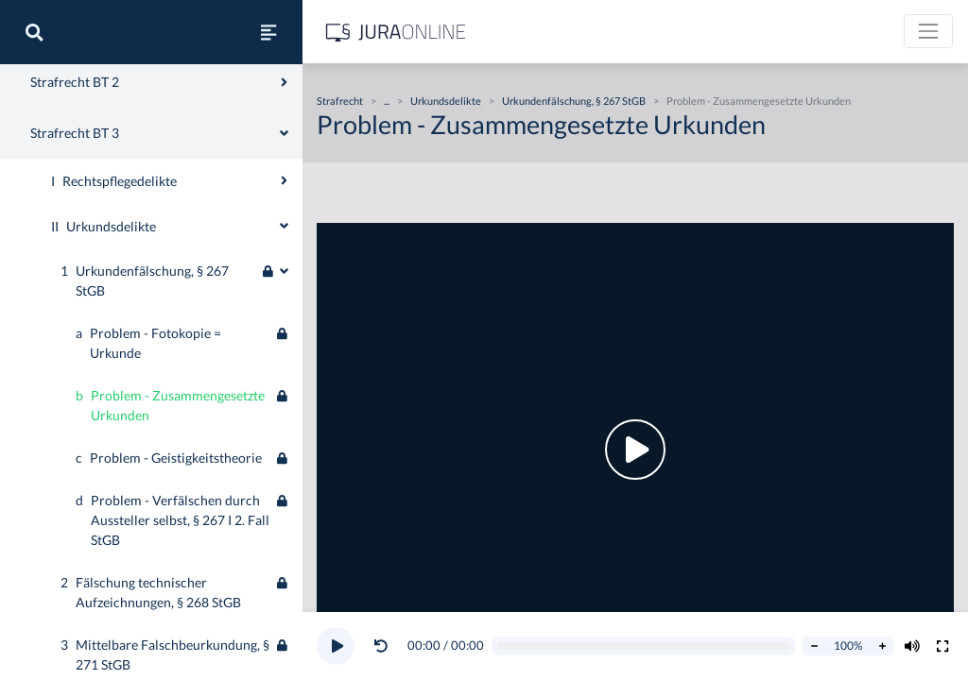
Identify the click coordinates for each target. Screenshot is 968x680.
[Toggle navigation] (928, 31)
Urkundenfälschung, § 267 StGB (574, 100)
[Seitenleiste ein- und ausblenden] (268, 32)
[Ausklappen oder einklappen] (284, 449)
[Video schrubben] (643, 646)
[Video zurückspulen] (381, 646)
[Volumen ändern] (912, 646)
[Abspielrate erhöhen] (882, 646)
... (386, 100)
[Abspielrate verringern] (814, 646)
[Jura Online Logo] (396, 32)
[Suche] (34, 32)
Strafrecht (45, 96)
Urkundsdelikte (445, 100)
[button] (384, 646)
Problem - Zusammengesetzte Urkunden (758, 100)
